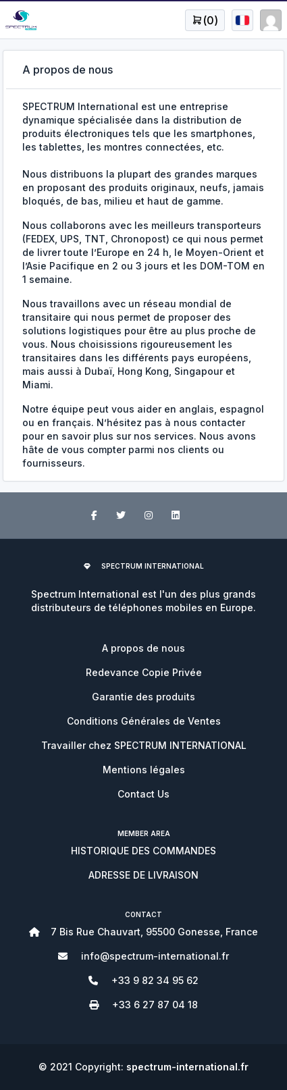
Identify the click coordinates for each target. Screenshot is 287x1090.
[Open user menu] (205, 20)
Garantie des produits (143, 696)
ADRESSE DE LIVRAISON (143, 875)
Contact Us (143, 794)
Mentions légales (144, 769)
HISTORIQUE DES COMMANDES (143, 850)
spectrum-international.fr (187, 1066)
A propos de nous (143, 648)
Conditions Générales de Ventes (144, 721)
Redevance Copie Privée (144, 672)
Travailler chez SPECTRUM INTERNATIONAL (143, 745)
